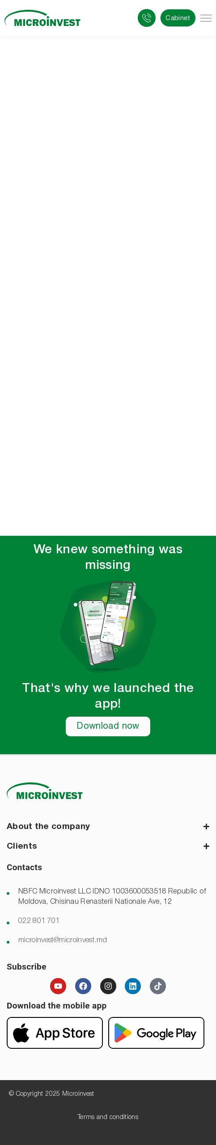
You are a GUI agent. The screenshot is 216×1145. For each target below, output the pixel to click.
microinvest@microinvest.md (62, 940)
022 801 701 (39, 921)
